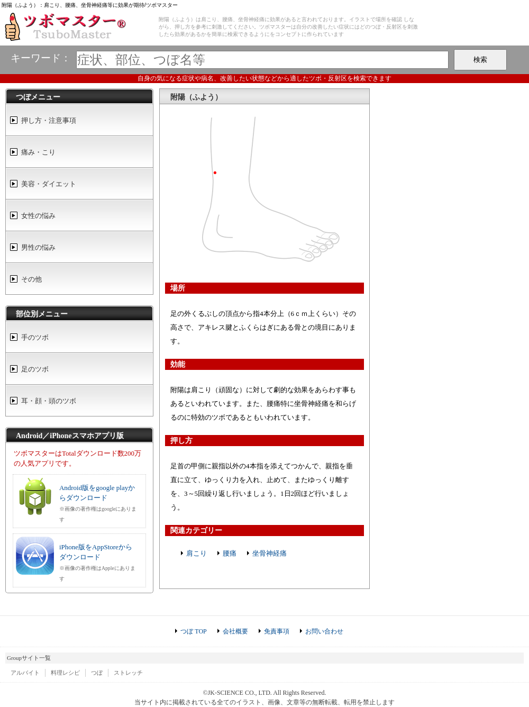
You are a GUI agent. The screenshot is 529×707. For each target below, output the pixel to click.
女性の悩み (38, 216)
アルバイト (25, 672)
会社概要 (235, 631)
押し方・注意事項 (48, 120)
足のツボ (35, 369)
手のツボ (35, 337)
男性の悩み (38, 247)
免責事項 (276, 631)
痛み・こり (38, 152)
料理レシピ (65, 672)
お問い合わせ (324, 631)
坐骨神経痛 (269, 553)
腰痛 (229, 553)
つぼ (97, 672)
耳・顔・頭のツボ (48, 401)
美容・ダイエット (48, 184)
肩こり (196, 553)
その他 (31, 279)
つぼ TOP (193, 631)
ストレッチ (128, 672)
